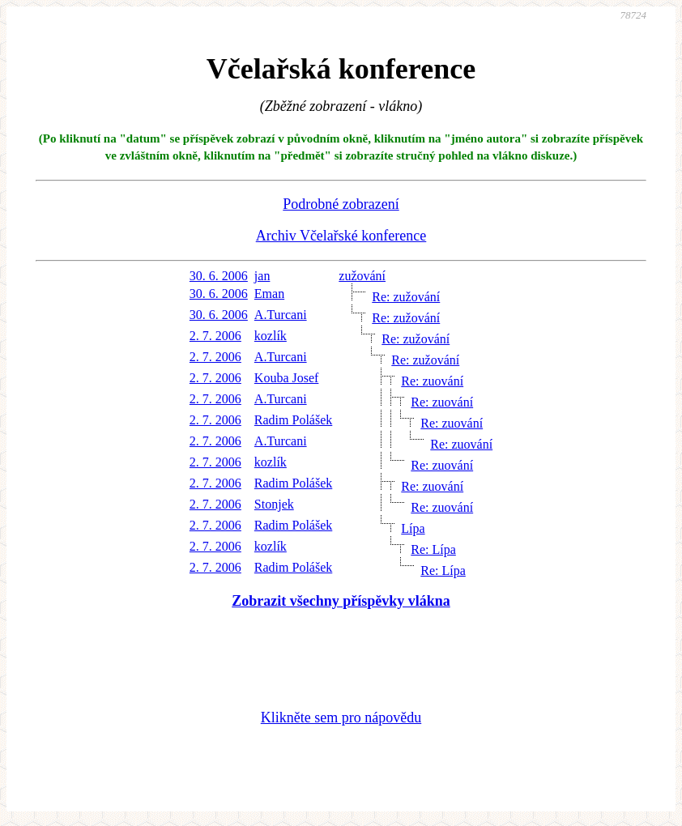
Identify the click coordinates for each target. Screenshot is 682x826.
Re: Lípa (433, 549)
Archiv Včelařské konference (341, 236)
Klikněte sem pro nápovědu (341, 717)
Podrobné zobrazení (341, 204)
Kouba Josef (286, 378)
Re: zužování (406, 297)
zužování (362, 276)
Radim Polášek (293, 420)
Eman (269, 293)
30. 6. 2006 (219, 276)
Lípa (412, 528)
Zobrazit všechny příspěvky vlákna (341, 601)
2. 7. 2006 (215, 336)
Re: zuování (432, 381)
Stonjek (274, 504)
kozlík (270, 336)
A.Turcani (280, 314)
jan (262, 276)
